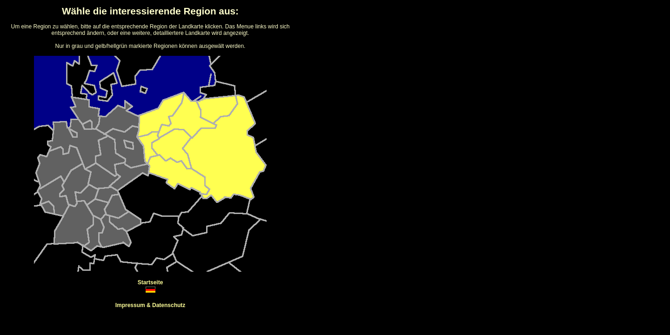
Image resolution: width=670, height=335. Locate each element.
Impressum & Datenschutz (150, 305)
